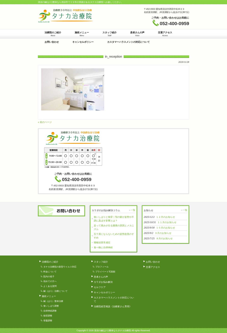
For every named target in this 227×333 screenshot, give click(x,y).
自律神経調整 (50, 310)
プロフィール (102, 266)
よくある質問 (50, 286)
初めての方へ (50, 281)
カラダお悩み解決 (103, 282)
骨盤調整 (47, 320)
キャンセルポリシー (104, 292)
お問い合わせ (153, 261)
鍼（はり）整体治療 (53, 301)
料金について (50, 271)
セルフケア (100, 287)
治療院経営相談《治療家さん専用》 (113, 306)
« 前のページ (45, 122)
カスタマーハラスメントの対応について (114, 299)
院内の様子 (48, 276)
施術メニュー (49, 296)
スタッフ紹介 (101, 261)
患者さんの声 (101, 276)
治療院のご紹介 (50, 261)
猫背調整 (47, 315)
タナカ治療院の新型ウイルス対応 (59, 266)
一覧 (133, 210)
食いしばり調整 (51, 306)
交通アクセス (153, 267)
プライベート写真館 (105, 271)
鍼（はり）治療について (55, 291)
